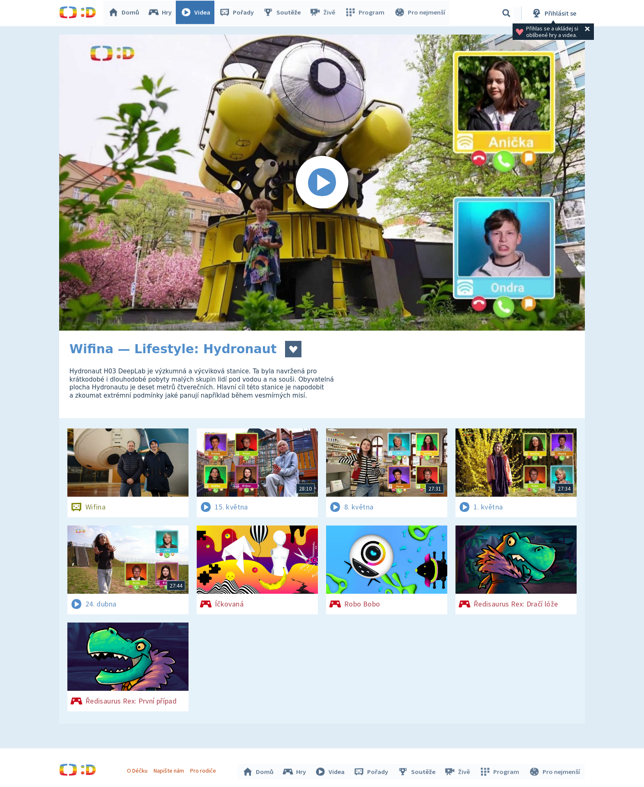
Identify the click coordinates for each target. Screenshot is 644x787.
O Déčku (138, 769)
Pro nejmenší (420, 13)
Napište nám (169, 769)
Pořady (238, 13)
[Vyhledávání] (506, 13)
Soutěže (283, 13)
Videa (197, 13)
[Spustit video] (322, 183)
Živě (324, 13)
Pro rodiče (204, 769)
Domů (125, 13)
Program (365, 13)
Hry (162, 13)
